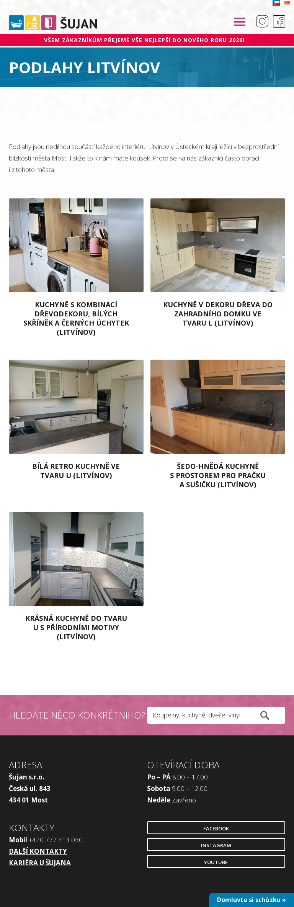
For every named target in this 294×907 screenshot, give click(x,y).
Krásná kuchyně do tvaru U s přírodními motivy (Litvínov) (76, 627)
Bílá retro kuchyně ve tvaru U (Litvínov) (76, 471)
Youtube (216, 862)
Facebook (216, 828)
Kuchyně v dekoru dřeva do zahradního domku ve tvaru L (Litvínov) (218, 313)
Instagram (216, 845)
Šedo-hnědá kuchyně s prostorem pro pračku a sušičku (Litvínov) (218, 475)
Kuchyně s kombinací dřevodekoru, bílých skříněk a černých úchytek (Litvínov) (76, 318)
